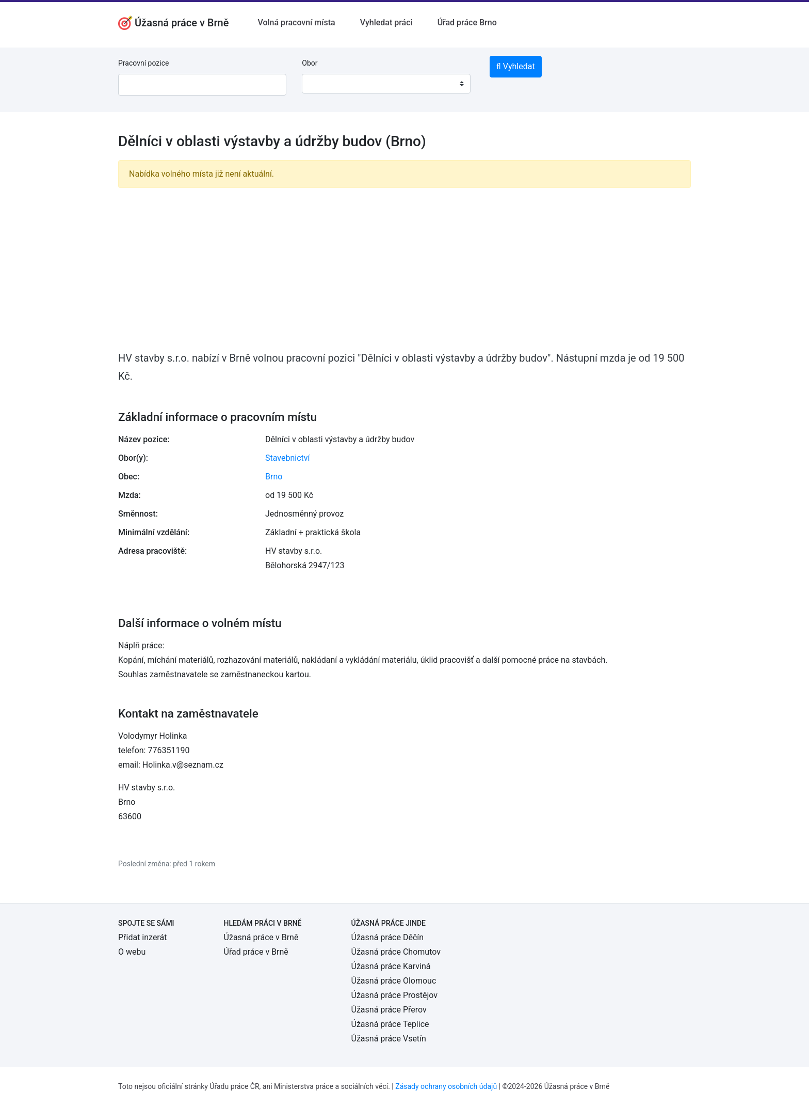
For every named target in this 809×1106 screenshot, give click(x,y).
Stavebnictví (287, 458)
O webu (131, 952)
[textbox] (323, 84)
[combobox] (386, 84)
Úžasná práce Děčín (387, 937)
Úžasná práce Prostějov (394, 995)
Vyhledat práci (386, 22)
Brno (273, 476)
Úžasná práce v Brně (261, 937)
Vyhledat (515, 66)
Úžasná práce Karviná (391, 966)
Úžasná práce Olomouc (393, 981)
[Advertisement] (404, 268)
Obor (309, 63)
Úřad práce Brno (467, 22)
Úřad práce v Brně (256, 952)
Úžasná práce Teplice (390, 1024)
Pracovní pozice (143, 63)
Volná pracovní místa (296, 22)
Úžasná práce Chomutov (396, 952)
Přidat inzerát (142, 937)
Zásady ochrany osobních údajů (446, 1086)
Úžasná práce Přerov (389, 1010)
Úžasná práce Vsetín (388, 1038)
